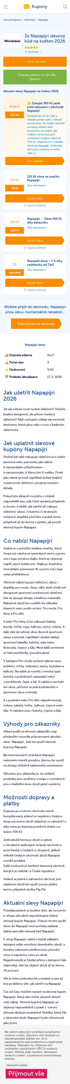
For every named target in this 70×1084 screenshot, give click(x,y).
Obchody (29, 19)
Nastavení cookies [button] (17, 1065)
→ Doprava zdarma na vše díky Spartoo (35, 77)
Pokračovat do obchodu (36, 324)
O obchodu (33, 51)
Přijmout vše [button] (26, 1073)
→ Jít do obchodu (35, 61)
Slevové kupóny (12, 19)
